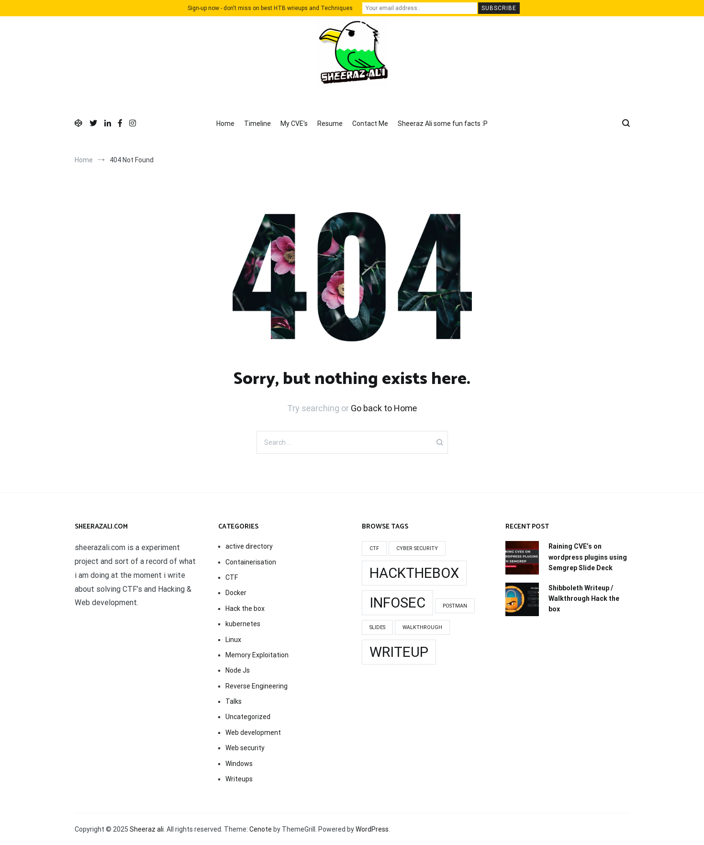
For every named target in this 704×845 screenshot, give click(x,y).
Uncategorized (247, 717)
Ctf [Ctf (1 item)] (374, 548)
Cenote (260, 829)
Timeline (257, 123)
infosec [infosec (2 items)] (397, 603)
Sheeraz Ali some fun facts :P (443, 123)
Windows (239, 763)
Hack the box (245, 608)
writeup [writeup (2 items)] (398, 652)
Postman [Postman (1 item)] (455, 606)
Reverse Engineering (256, 686)
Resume (330, 123)
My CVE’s (294, 123)
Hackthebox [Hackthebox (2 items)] (414, 573)
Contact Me (370, 123)
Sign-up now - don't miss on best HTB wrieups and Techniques (270, 8)
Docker (235, 593)
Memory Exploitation (257, 655)
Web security (245, 748)
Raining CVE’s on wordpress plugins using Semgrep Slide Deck (587, 557)
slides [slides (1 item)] (377, 627)
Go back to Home (384, 408)
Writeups (239, 779)
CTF (231, 577)
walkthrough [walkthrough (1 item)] (422, 627)
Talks (233, 701)
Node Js (237, 670)
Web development (253, 732)
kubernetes (242, 624)
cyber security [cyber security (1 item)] (417, 548)
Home (225, 123)
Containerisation (250, 562)
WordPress (372, 829)
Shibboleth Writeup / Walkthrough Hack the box (583, 598)
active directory (249, 546)
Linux (233, 639)
